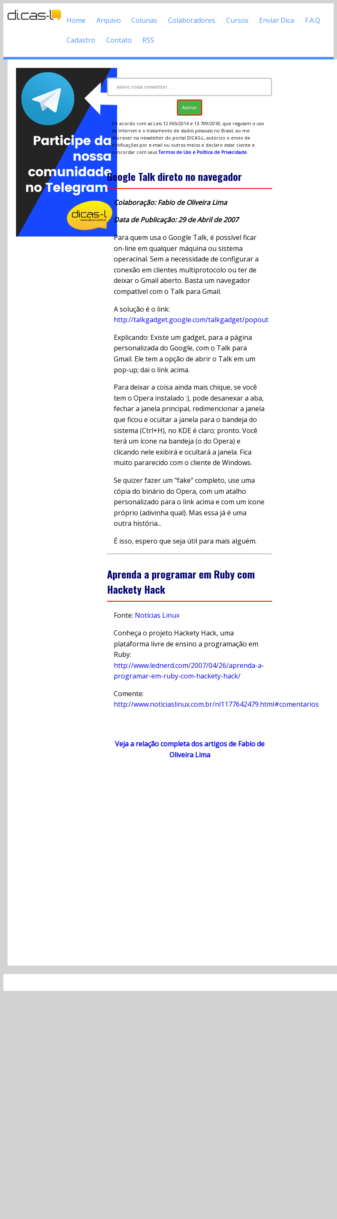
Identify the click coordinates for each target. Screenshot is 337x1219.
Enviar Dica (276, 20)
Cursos (237, 20)
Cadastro (81, 40)
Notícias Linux (157, 615)
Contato (119, 40)
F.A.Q (312, 20)
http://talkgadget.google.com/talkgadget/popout (191, 319)
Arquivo (108, 20)
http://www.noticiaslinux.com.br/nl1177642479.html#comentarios (216, 704)
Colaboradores (191, 20)
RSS (148, 40)
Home (76, 20)
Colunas (144, 20)
